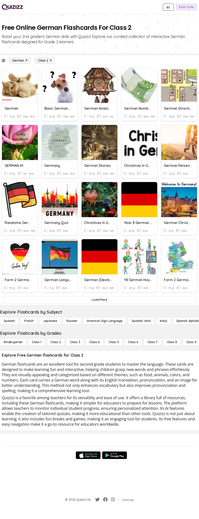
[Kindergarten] (13, 342)
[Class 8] (172, 342)
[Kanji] (163, 320)
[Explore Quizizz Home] (12, 7)
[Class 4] (94, 342)
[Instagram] (113, 499)
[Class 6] (133, 342)
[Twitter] (97, 499)
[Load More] (99, 299)
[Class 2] (45, 60)
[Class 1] (36, 342)
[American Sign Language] (104, 320)
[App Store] (88, 455)
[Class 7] (152, 342)
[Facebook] (105, 499)
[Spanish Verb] (141, 320)
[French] (28, 320)
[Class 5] (113, 342)
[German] (20, 60)
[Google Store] (114, 455)
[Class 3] (75, 342)
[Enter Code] (186, 7)
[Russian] (72, 320)
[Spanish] (9, 320)
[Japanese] (50, 320)
